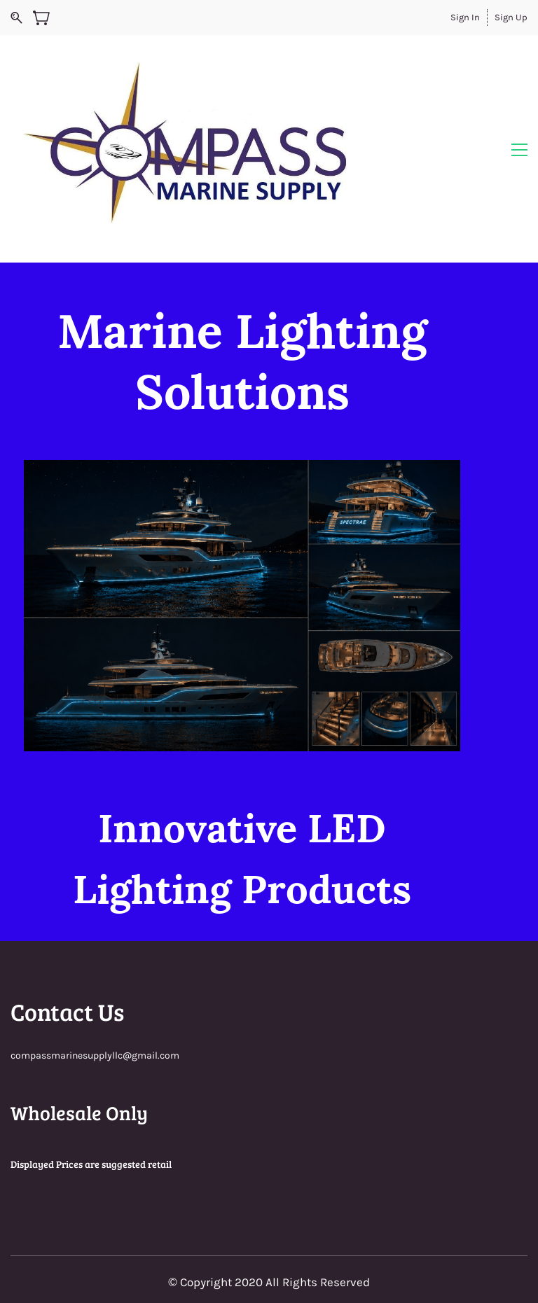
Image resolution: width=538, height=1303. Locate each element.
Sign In (465, 17)
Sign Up (511, 17)
